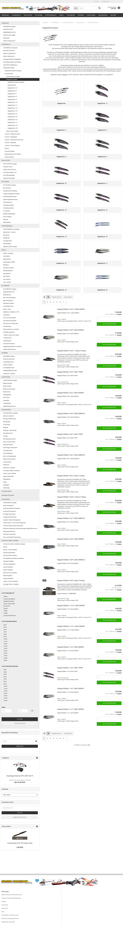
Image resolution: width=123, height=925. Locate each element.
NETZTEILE (6, 397)
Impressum (5, 908)
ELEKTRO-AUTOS (8, 29)
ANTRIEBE (81, 15)
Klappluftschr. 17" (13, 122)
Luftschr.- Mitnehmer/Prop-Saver (14, 140)
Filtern (20, 719)
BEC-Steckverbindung (9, 297)
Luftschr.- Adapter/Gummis (12, 134)
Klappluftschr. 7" (12, 94)
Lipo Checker (7, 279)
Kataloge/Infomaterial (8, 495)
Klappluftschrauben (11, 79)
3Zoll (4, 669)
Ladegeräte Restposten (9, 517)
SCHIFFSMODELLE (50, 15)
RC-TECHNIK (38, 15)
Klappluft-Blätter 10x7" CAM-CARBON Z (71, 518)
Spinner (7, 148)
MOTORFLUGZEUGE (9, 50)
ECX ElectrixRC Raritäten (10, 555)
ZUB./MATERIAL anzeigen (10, 413)
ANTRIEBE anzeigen (9, 356)
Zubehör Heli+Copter (9, 178)
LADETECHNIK (91, 15)
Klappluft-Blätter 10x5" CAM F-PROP (70, 372)
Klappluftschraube (8, 601)
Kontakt (4, 901)
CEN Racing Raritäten (9, 552)
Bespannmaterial (8, 444)
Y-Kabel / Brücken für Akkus (11, 335)
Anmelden (19, 746)
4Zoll (4, 625)
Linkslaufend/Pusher (9, 615)
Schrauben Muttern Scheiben (11, 470)
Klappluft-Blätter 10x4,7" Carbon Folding (71, 351)
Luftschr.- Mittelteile (10, 142)
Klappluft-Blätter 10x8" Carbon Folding (71, 581)
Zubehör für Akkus (8, 268)
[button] (44, 297)
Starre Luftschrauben (12, 131)
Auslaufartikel (6, 499)
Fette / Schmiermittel (9, 442)
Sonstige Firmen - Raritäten (11, 584)
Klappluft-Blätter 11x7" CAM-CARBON (70, 710)
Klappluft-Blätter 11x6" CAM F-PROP (70, 668)
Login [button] (96, 1)
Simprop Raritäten (8, 578)
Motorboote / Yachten (9, 232)
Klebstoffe (6, 465)
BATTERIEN (6, 276)
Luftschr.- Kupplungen (11, 137)
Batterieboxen (7, 295)
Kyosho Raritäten (8, 570)
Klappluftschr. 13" (13, 111)
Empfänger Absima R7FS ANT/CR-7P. (19, 776)
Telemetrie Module (8, 205)
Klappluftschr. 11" (13, 105)
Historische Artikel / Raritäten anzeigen (14, 544)
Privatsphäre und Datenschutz (10, 915)
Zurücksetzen (19, 723)
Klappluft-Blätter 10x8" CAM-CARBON (70, 539)
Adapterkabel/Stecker (9, 406)
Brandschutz (6, 392)
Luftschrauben (9, 73)
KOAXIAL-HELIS (7, 166)
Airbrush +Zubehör (8, 416)
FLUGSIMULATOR (8, 306)
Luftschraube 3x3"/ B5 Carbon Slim (19, 843)
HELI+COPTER (28, 15)
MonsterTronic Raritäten (10, 573)
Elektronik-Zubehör (8, 303)
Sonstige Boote (7, 241)
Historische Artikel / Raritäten (10, 540)
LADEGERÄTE (7, 403)
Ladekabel (6, 400)
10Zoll (4, 639)
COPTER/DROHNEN (9, 175)
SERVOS (5, 219)
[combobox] (57, 297)
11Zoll (4, 641)
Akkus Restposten (8, 505)
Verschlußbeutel (8, 453)
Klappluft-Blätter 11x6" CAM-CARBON (70, 689)
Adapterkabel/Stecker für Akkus (12, 346)
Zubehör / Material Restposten (11, 520)
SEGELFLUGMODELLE (9, 53)
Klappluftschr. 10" (13, 102)
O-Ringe (5, 436)
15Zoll (4, 651)
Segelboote (6, 238)
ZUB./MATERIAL (103, 15)
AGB (3, 911)
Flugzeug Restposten (9, 531)
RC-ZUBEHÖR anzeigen (9, 289)
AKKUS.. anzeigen (8, 253)
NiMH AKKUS (7, 259)
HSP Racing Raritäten (9, 564)
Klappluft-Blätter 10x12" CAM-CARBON (71, 309)
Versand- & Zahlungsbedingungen (11, 898)
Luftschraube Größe (9, 621)
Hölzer (5, 482)
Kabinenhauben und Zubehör (13, 154)
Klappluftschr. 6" (12, 91)
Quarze (5, 547)
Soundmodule (7, 326)
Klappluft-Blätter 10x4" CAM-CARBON (70, 330)
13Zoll (4, 646)
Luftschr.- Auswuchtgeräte (12, 145)
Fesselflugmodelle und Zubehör (12, 62)
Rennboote (6, 235)
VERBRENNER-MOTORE (10, 370)
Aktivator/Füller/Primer (9, 419)
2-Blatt (4, 610)
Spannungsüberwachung (10, 199)
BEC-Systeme (7, 188)
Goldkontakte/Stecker (9, 349)
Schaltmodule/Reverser (10, 196)
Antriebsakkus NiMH (9, 262)
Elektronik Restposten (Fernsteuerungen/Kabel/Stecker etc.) (20, 528)
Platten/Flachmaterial (9, 459)
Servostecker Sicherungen (10, 323)
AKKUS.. (61, 15)
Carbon (5, 608)
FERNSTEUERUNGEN (9, 214)
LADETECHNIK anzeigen (10, 380)
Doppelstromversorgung (10, 191)
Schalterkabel (7, 341)
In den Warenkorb (109, 324)
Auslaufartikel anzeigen (10, 502)
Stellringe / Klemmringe (9, 430)
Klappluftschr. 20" (13, 128)
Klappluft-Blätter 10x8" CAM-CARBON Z (71, 560)
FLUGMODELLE (16, 15)
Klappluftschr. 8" (12, 96)
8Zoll (4, 634)
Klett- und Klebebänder (9, 456)
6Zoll (4, 629)
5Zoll (4, 627)
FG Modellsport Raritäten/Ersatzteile (13, 558)
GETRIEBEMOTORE (8, 367)
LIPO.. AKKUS (7, 282)
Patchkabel (6, 315)
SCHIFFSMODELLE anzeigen (11, 229)
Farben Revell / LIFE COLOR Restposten (14, 522)
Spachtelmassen (8, 433)
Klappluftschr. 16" (13, 119)
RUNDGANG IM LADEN (8, 922)
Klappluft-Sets (12, 85)
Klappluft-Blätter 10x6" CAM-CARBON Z (71, 455)
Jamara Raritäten (8, 567)
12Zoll (4, 643)
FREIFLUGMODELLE (9, 56)
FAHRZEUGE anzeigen (9, 26)
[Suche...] (76, 8)
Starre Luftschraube (8, 603)
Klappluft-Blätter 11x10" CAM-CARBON (71, 606)
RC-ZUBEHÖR (71, 15)
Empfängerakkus (8, 270)
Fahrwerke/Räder (10, 151)
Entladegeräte (7, 394)
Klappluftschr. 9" (12, 99)
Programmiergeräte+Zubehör (11, 193)
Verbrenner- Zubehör (9, 373)
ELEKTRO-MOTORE (8, 359)
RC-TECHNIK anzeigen (9, 185)
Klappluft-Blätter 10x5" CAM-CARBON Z (71, 414)
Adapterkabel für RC (9, 292)
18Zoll (4, 658)
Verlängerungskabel (9, 332)
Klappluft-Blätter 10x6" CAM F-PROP (70, 434)
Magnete (5, 427)
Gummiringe (6, 424)
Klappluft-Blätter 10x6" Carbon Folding (71, 476)
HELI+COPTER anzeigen (10, 164)
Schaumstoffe (7, 462)
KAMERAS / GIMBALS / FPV (11, 312)
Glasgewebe (6, 421)
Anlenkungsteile (9, 157)
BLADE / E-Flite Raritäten (10, 549)
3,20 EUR (19, 847)
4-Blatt (4, 613)
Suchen (20, 812)
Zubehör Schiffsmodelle (10, 246)
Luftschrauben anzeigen (13, 76)
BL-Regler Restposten (9, 514)
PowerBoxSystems (8, 208)
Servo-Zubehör (7, 216)
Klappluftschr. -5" (12, 88)
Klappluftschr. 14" (13, 114)
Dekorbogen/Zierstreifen (10, 447)
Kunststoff (6, 606)
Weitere (113, 15)
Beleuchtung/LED (8, 300)
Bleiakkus (6, 265)
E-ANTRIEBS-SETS (8, 362)
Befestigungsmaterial (9, 439)
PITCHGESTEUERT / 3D (10, 172)
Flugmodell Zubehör (8, 68)
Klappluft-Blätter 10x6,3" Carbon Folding (71, 497)
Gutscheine (5, 905)
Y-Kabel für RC (7, 338)
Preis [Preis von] (3, 707)
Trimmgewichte (7, 450)
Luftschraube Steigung (10, 666)
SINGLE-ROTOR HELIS (9, 169)
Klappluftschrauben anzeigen (16, 82)
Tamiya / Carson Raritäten (10, 581)
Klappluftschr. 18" (13, 125)
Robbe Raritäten (7, 575)
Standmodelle (7, 243)
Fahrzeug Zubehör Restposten (11, 508)
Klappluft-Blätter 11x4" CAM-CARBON (70, 647)
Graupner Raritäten (8, 561)
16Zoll (4, 653)
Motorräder (6, 38)
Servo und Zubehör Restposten (12, 537)
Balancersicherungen (9, 389)
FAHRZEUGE (5, 15)
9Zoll (4, 636)
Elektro (5, 596)
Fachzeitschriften (7, 491)
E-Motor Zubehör (8, 365)
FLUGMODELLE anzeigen (10, 48)
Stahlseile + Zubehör (9, 467)
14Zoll (4, 648)
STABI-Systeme (7, 202)
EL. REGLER (6, 211)
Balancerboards (7, 383)
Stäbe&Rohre (7, 479)
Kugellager (6, 485)
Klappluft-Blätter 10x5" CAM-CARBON (70, 393)
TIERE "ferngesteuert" (9, 41)
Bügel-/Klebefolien (8, 476)
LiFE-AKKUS (6, 256)
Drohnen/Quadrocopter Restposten (13, 525)
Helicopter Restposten (9, 534)
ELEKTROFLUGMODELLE (10, 65)
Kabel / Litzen (7, 309)
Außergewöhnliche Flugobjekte (12, 59)
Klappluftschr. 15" (13, 116)
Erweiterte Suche (19, 817)
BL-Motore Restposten (9, 511)
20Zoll (4, 660)
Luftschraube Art (8, 593)
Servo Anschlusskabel (9, 317)
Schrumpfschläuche (9, 343)
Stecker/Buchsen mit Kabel (11, 329)
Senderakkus (7, 273)
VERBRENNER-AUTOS (9, 32)
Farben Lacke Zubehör (9, 473)
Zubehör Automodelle (9, 35)
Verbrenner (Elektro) (8, 599)
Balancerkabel (7, 386)
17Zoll (4, 655)
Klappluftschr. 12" (13, 108)
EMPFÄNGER (6, 222)
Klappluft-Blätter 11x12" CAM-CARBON (71, 626)
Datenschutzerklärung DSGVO (10, 918)
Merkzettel (105, 1)
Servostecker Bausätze (9, 320)
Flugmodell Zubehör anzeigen (13, 70)
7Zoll (4, 632)
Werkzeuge (6, 488)
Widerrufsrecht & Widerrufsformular (12, 894)
